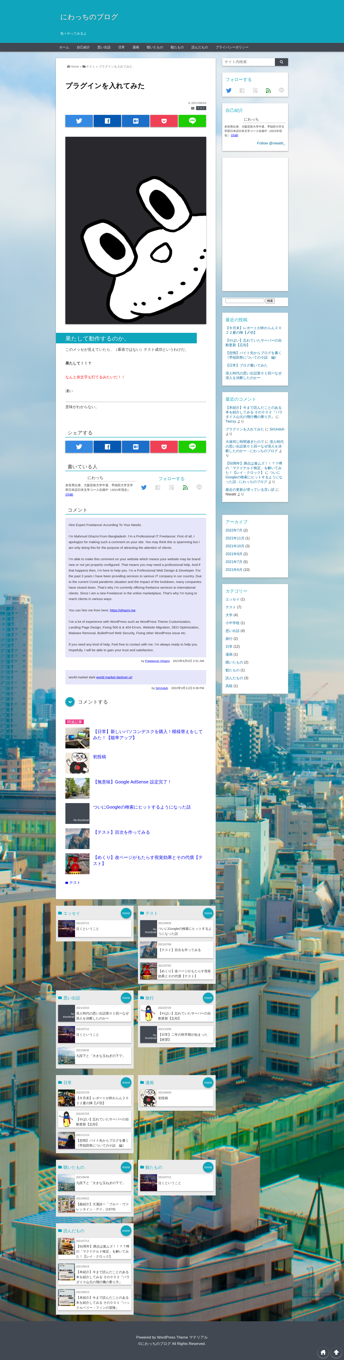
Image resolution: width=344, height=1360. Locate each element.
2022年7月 (234, 530)
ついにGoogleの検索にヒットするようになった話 (142, 807)
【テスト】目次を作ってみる (121, 832)
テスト (201, 108)
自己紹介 (83, 47)
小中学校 (233, 623)
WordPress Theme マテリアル (182, 1337)
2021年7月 (234, 562)
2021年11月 (235, 538)
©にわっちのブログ (154, 1344)
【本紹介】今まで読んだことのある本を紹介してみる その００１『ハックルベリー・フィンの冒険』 (103, 1302)
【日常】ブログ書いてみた (247, 365)
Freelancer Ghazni (157, 661)
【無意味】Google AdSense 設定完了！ (132, 781)
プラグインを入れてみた (245, 429)
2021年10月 (235, 546)
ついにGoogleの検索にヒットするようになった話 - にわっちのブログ (254, 477)
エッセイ (233, 599)
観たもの (177, 47)
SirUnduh (162, 688)
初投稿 (99, 756)
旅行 (229, 639)
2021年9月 (234, 554)
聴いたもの (155, 47)
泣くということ (87, 928)
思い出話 (104, 47)
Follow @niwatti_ (271, 143)
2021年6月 (234, 570)
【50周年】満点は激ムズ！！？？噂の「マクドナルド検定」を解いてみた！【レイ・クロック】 (102, 1251)
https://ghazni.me (123, 610)
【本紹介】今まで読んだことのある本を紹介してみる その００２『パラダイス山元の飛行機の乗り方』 (103, 1277)
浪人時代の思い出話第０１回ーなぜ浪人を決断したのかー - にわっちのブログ (255, 446)
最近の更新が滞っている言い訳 (250, 489)
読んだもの (200, 47)
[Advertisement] (255, 223)
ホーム (64, 47)
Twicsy (231, 421)
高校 (229, 686)
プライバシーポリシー (232, 47)
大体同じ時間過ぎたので (245, 442)
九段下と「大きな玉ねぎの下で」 (100, 1056)
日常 (121, 47)
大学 (229, 615)
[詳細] (69, 494)
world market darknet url (114, 677)
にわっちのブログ (89, 17)
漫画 (136, 47)
